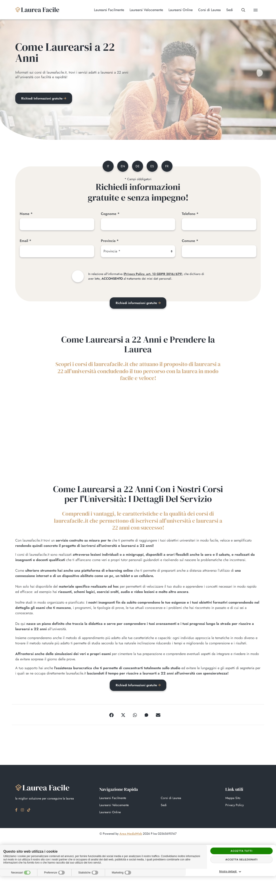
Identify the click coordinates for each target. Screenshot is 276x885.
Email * (25, 241)
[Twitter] (123, 716)
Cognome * (110, 214)
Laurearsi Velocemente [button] (142, 10)
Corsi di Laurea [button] (205, 10)
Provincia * (110, 241)
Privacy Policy (234, 806)
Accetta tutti (242, 851)
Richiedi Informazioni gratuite (44, 98)
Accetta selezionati (241, 859)
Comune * (190, 241)
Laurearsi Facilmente (112, 799)
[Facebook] (111, 716)
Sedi (164, 806)
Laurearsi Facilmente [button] (105, 10)
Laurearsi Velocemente (114, 806)
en (121, 167)
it (106, 167)
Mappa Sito (232, 799)
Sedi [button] (225, 10)
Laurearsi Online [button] (177, 10)
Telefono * (190, 214)
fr (168, 167)
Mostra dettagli (255, 871)
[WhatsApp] (135, 716)
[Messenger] (146, 716)
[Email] (57, 252)
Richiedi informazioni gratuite (138, 303)
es (153, 167)
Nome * (26, 214)
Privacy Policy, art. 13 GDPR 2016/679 (152, 275)
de (137, 167)
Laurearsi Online (110, 813)
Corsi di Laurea (171, 799)
